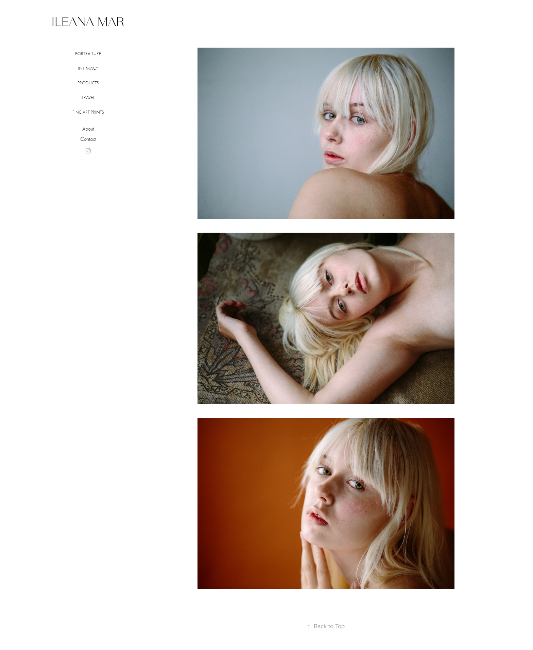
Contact (88, 139)
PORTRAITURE (88, 53)
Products (88, 83)
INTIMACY (88, 68)
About (88, 129)
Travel (88, 97)
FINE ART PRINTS (88, 112)
